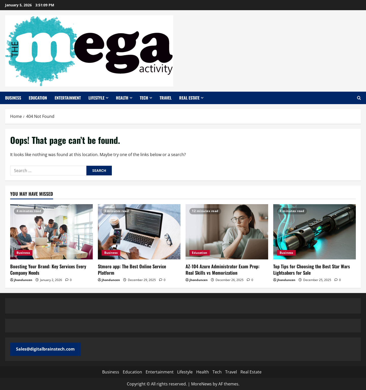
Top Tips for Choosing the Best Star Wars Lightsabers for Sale (311, 269)
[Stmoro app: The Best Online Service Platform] (139, 231)
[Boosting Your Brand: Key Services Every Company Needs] (51, 231)
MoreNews (201, 384)
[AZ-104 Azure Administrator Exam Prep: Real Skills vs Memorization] (227, 231)
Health (122, 98)
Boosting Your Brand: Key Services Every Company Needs (48, 269)
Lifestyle (96, 98)
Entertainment (68, 98)
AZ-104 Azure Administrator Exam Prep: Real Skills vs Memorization (223, 269)
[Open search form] (359, 98)
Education (38, 98)
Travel (166, 98)
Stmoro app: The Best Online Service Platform (132, 269)
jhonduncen (23, 280)
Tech (144, 98)
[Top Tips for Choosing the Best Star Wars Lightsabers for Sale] (314, 231)
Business (13, 98)
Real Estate (189, 98)
